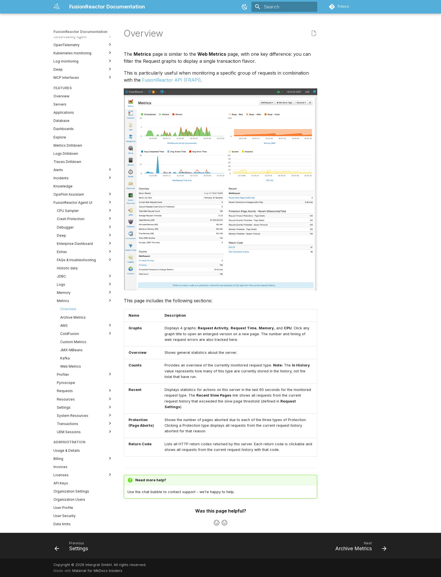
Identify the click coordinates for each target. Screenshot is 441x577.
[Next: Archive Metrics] (359, 547)
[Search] (284, 7)
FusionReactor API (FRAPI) (171, 80)
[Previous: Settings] (73, 547)
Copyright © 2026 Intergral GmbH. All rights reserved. (99, 565)
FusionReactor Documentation (80, 32)
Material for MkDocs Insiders (97, 571)
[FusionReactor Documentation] (56, 6)
